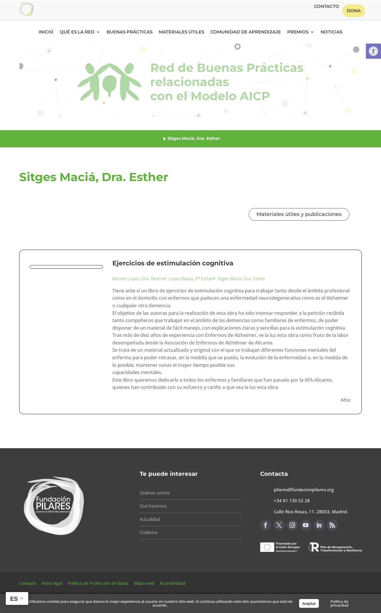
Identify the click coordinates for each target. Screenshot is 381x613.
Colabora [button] (148, 532)
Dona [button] (354, 10)
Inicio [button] (46, 32)
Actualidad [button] (150, 519)
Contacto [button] (326, 6)
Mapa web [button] (144, 583)
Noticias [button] (331, 32)
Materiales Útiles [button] (181, 32)
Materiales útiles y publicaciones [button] (299, 214)
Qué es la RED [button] (77, 32)
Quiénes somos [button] (155, 493)
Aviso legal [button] (53, 583)
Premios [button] (297, 32)
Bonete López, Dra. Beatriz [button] (138, 278)
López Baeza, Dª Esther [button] (190, 278)
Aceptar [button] (309, 603)
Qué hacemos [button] (153, 506)
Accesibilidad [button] (173, 583)
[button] (373, 51)
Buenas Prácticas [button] (129, 32)
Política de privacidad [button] (339, 603)
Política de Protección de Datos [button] (99, 583)
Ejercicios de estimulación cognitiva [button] (172, 263)
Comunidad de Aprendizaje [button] (246, 32)
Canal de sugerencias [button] (288, 566)
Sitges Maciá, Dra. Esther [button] (241, 278)
